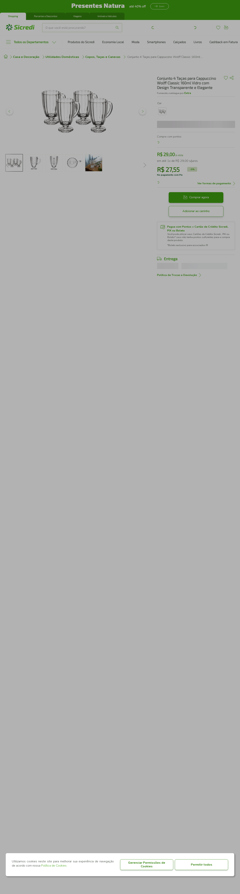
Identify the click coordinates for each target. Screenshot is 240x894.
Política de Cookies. (54, 866)
